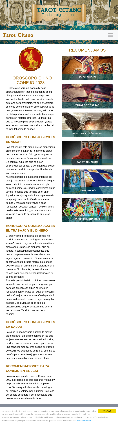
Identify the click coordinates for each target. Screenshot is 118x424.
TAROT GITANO (59, 12)
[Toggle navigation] (110, 35)
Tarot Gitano (17, 35)
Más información (84, 420)
